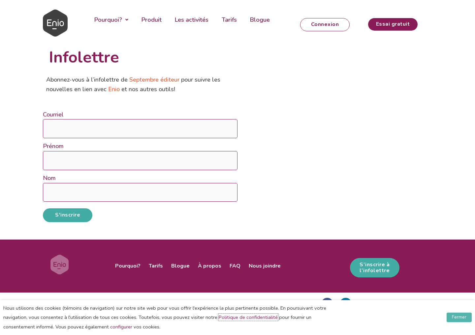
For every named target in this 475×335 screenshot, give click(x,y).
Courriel (53, 114)
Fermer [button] (459, 317)
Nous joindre (265, 266)
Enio (114, 89)
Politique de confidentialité (248, 317)
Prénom (53, 146)
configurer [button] (121, 326)
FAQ (235, 266)
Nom (49, 178)
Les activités (191, 20)
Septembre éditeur (154, 80)
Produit (152, 20)
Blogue (260, 20)
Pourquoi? (111, 20)
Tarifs (229, 20)
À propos (209, 266)
